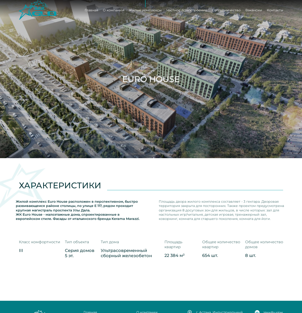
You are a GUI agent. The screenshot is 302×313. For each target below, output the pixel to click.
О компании (113, 10)
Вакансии (253, 10)
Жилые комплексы (145, 10)
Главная (91, 10)
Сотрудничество (226, 10)
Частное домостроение (186, 10)
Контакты (275, 10)
